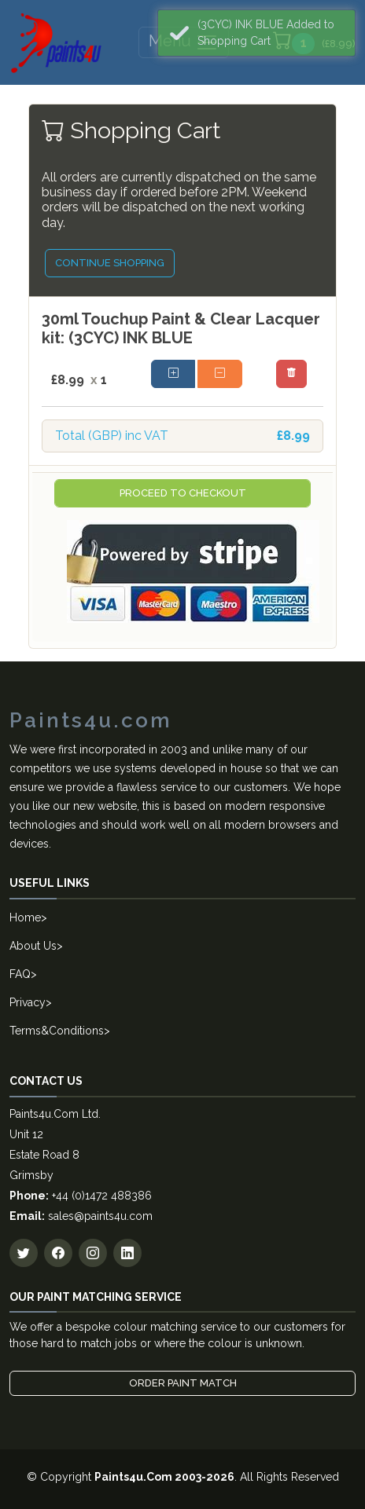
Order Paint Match (183, 1383)
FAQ (20, 974)
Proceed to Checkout (183, 493)
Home (25, 917)
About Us (33, 945)
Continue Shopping (109, 263)
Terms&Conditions (56, 1030)
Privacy (27, 1002)
